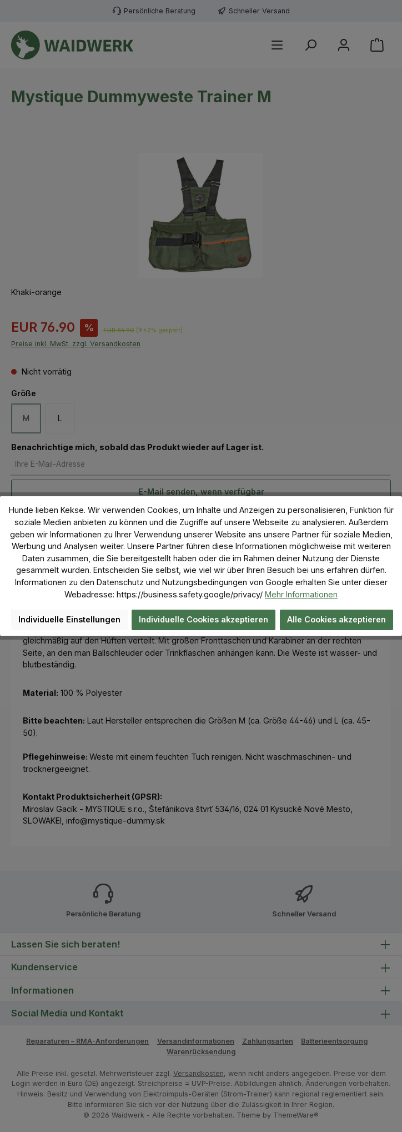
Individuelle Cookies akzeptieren (203, 619)
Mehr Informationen (301, 594)
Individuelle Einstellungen (69, 619)
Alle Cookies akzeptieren (336, 619)
